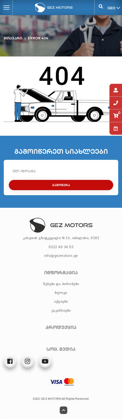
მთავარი (13, 38)
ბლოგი (61, 293)
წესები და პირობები (61, 284)
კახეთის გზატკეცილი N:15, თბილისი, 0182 (61, 238)
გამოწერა (61, 185)
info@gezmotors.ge (61, 256)
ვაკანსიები (61, 310)
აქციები (61, 301)
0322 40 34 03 (61, 247)
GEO (110, 8)
